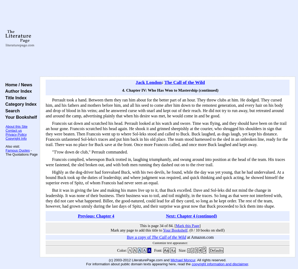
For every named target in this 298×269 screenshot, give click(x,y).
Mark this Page (188, 226)
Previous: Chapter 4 (96, 216)
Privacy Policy (16, 134)
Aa (166, 250)
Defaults (216, 250)
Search (11, 110)
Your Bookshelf (20, 117)
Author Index (17, 91)
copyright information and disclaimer (220, 264)
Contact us (14, 131)
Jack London (149, 82)
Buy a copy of (156, 237)
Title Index (15, 97)
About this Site (17, 127)
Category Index (20, 104)
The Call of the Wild (184, 82)
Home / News (17, 84)
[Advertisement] (168, 38)
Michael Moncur (183, 260)
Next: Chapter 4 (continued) (191, 216)
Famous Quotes (18, 150)
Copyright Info (16, 138)
